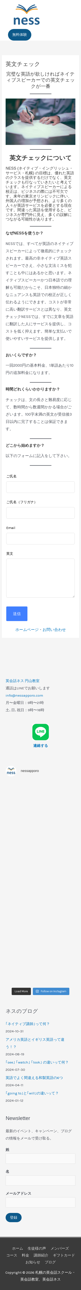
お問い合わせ (54, 630)
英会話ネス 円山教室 (23, 681)
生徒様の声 (37, 1248)
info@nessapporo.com (24, 695)
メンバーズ (60, 1248)
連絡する (40, 745)
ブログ (50, 1262)
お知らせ (32, 1262)
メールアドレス (18, 1193)
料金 (25, 1255)
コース (11, 1255)
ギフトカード (64, 1255)
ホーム (17, 1248)
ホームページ (27, 630)
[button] (19, 35)
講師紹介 (41, 1255)
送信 (17, 614)
